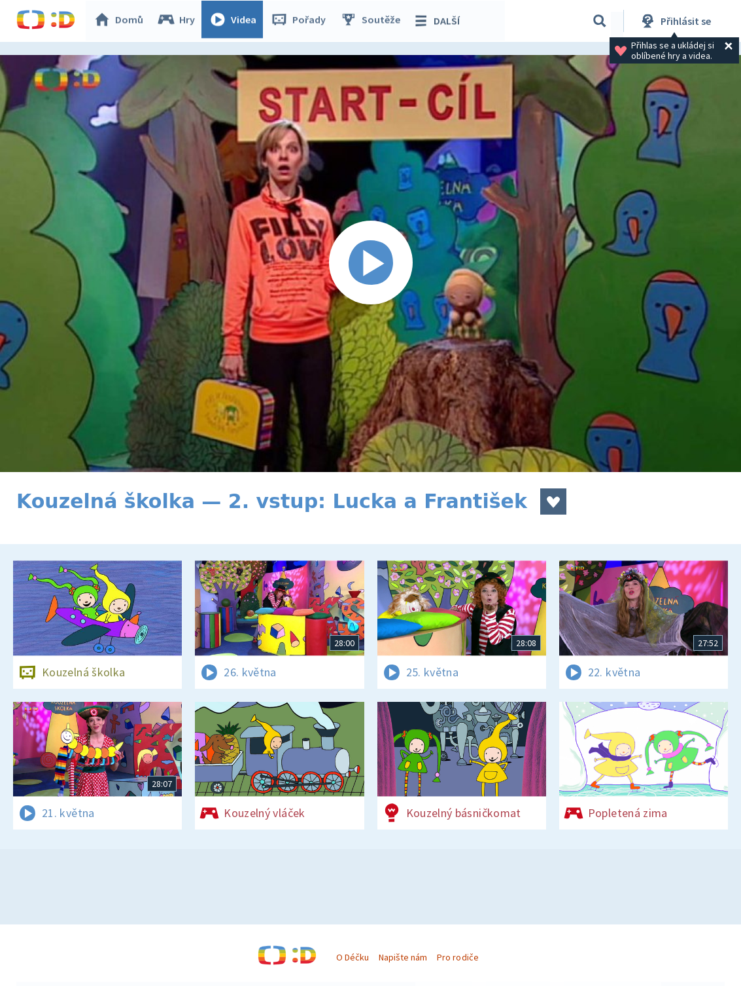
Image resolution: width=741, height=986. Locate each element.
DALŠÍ (439, 21)
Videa (236, 21)
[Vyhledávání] (599, 21)
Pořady (301, 21)
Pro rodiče (457, 957)
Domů (121, 21)
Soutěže (373, 21)
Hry (179, 21)
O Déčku (352, 957)
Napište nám (403, 957)
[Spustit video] (370, 263)
